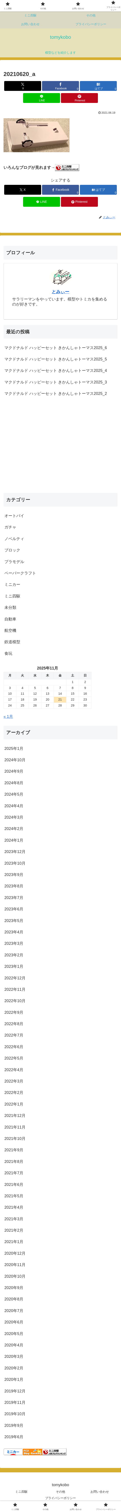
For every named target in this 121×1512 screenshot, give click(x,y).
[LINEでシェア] (41, 98)
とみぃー (60, 291)
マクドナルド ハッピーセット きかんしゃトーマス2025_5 (55, 359)
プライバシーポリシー (60, 1498)
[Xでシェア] (22, 86)
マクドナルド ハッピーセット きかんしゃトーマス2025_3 (55, 382)
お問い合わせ (99, 1491)
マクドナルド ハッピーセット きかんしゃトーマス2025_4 (55, 370)
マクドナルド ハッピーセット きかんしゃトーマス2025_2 (55, 393)
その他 (60, 1491)
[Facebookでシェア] (60, 86)
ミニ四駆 (21, 1491)
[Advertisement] (60, 449)
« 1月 (8, 716)
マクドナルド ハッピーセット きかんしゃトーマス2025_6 (55, 348)
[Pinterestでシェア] (79, 98)
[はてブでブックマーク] (98, 86)
